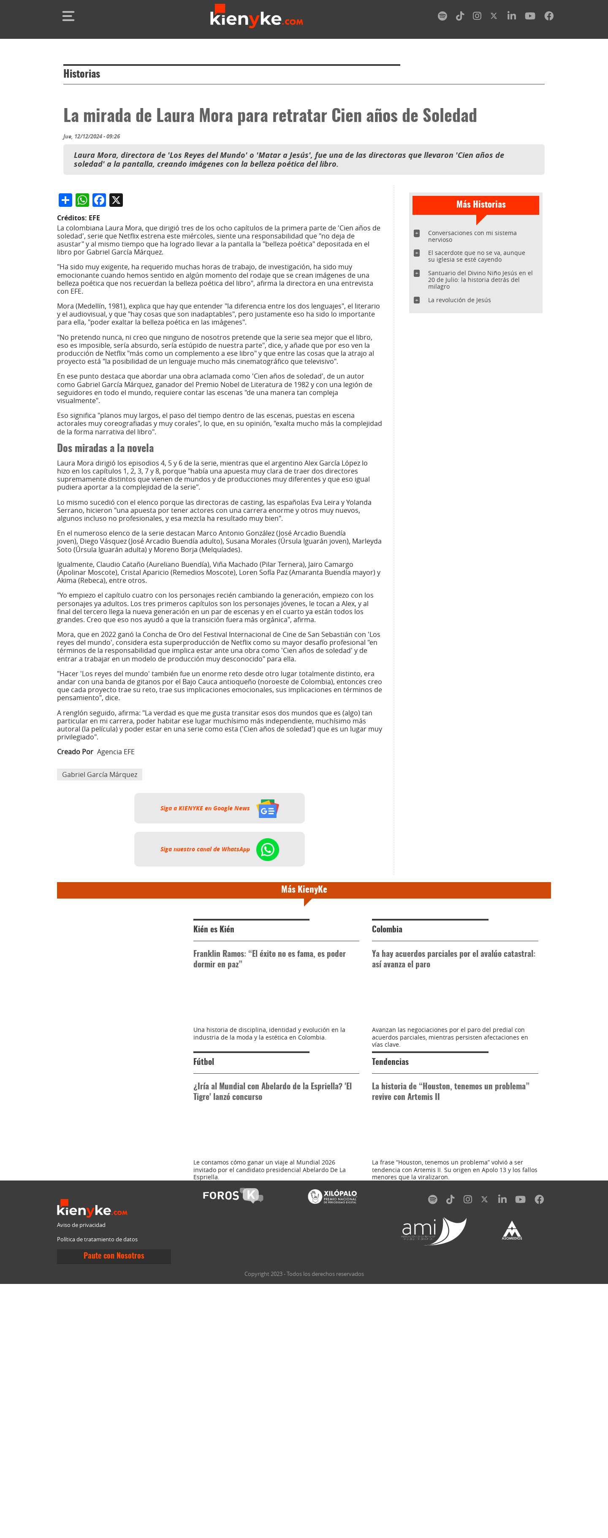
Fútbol (203, 1278)
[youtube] (530, 17)
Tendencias (390, 1278)
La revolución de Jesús (459, 300)
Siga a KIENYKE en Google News (219, 986)
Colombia (387, 1108)
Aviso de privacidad (81, 1479)
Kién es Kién (213, 1108)
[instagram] (477, 17)
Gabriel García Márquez (99, 952)
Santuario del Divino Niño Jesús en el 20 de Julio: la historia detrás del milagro (480, 279)
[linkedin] (512, 17)
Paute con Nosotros (114, 1510)
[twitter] (494, 17)
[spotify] (442, 17)
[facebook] (549, 17)
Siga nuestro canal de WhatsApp (219, 1027)
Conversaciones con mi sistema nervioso (472, 236)
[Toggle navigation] (68, 16)
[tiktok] (460, 17)
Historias (81, 75)
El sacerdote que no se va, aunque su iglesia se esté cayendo (476, 256)
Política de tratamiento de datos (97, 1493)
